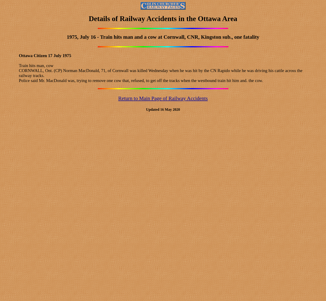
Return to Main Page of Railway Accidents (163, 98)
